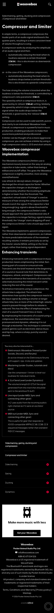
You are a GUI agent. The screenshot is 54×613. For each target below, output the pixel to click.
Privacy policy (43, 590)
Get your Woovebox (27, 533)
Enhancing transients (19, 252)
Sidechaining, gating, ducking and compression (26, 16)
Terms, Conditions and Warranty (19, 590)
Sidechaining (11, 464)
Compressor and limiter (27, 27)
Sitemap (27, 593)
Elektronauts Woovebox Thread (23, 351)
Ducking (9, 483)
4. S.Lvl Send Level (16, 380)
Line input (13, 396)
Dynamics (10, 492)
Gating (8, 474)
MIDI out (12, 414)
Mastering (13, 366)
